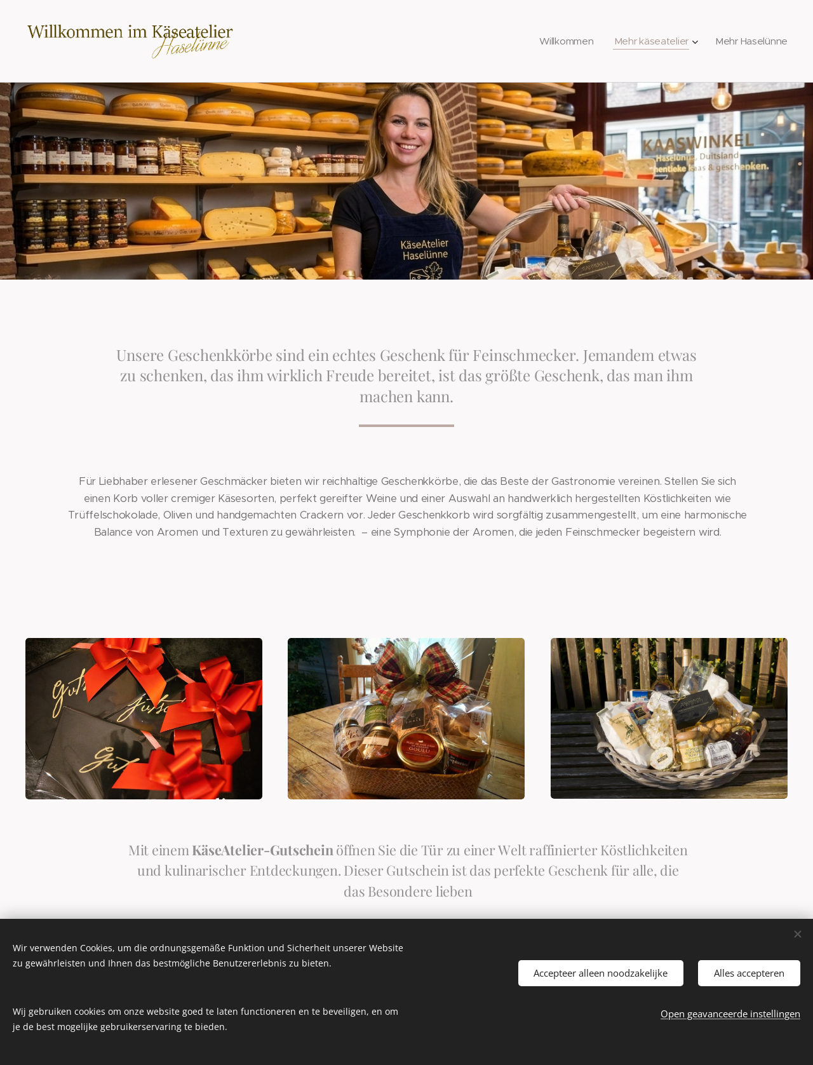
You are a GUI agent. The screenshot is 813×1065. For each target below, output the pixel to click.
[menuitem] (563, 41)
